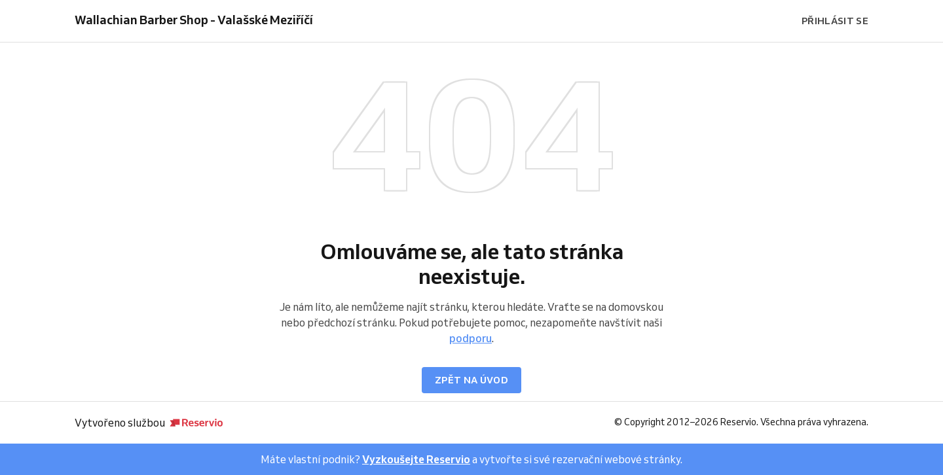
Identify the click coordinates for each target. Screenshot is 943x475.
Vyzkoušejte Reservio (416, 459)
